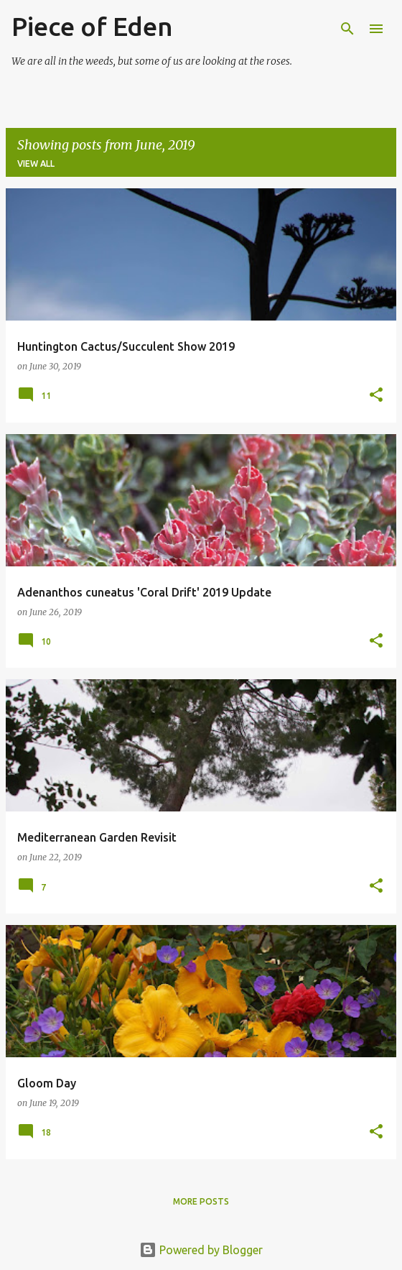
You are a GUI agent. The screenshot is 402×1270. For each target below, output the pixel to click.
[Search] (347, 28)
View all (36, 163)
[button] (376, 395)
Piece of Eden (92, 26)
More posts (201, 1201)
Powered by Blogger (201, 1249)
